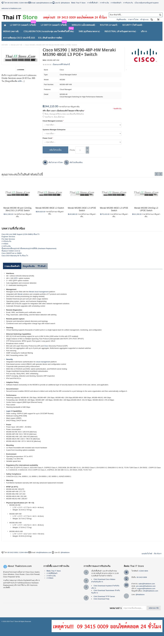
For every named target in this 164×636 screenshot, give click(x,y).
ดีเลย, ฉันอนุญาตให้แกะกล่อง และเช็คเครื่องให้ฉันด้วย (64, 114)
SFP (15, 278)
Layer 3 (9, 411)
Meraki (31, 292)
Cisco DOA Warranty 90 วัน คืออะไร (15, 256)
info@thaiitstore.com (43, 552)
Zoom (20, 56)
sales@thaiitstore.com (44, 3)
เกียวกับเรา (158, 554)
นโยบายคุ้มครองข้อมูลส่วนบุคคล (146, 3)
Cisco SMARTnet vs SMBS (12, 253)
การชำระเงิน (104, 3)
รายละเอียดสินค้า (12, 266)
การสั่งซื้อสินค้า (92, 3)
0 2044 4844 (23, 3)
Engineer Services (8, 237)
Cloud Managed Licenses (53, 121)
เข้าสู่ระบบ (144, 19)
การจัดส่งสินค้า (116, 3)
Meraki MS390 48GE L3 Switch (50, 208)
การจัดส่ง (5, 244)
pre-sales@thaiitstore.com (146, 586)
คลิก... (21, 81)
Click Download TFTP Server (104, 596)
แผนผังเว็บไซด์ (147, 554)
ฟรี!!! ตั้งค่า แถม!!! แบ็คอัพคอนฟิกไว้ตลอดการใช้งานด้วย (63, 111)
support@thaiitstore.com (146, 588)
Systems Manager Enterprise (54, 130)
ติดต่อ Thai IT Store (78, 3)
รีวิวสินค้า (42, 266)
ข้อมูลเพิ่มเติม (29, 266)
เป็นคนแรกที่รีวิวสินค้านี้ (61, 64)
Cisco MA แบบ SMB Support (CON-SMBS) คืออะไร (20, 234)
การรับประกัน (128, 3)
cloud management (41, 292)
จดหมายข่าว (116, 608)
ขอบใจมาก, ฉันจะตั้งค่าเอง (54, 117)
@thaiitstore (65, 3)
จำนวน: (72, 150)
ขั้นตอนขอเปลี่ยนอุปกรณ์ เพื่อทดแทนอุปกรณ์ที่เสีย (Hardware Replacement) (29, 248)
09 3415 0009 (13, 3)
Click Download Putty (101, 599)
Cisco (46, 346)
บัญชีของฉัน (121, 19)
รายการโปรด (133, 19)
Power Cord (47, 138)
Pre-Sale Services (8, 239)
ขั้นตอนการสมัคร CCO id (11, 251)
